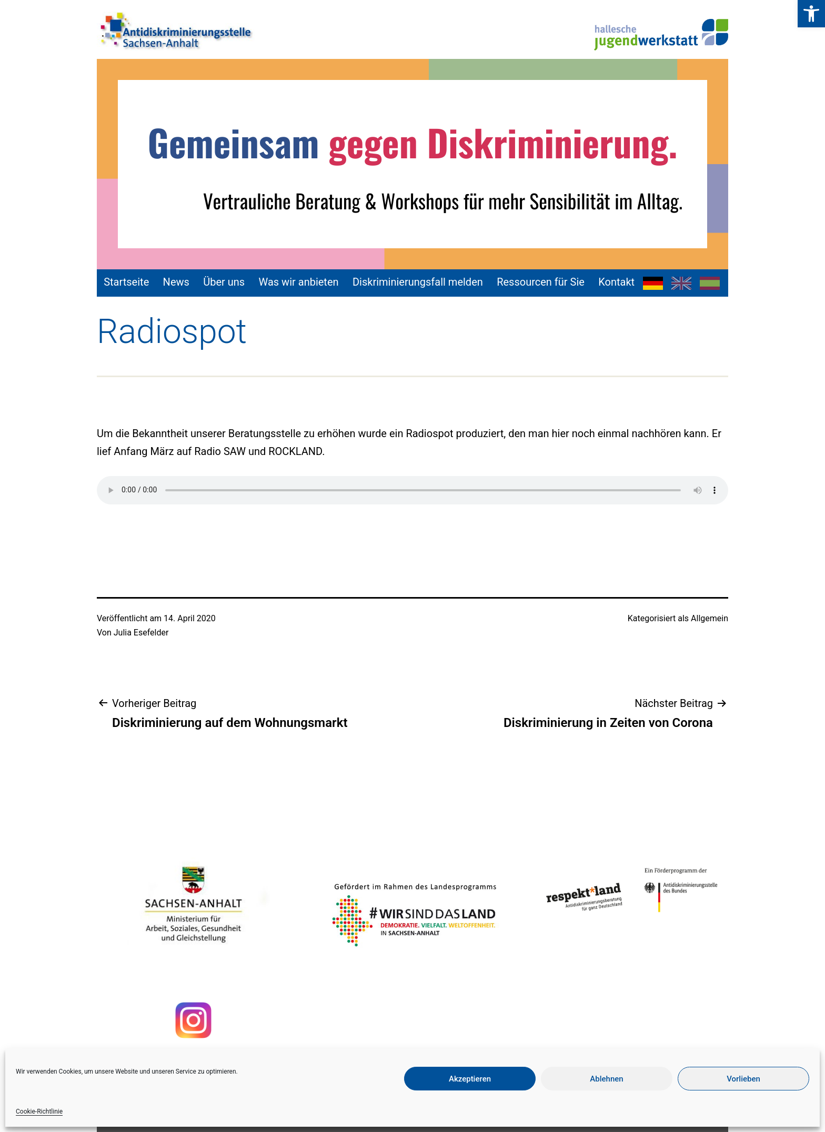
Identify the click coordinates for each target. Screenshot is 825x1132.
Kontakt (616, 282)
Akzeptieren (470, 1079)
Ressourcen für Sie (541, 282)
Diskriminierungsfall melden (418, 282)
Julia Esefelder (141, 633)
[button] (811, 13)
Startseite (126, 282)
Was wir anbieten (299, 282)
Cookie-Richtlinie (39, 1111)
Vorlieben (743, 1079)
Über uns (224, 282)
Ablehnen (606, 1079)
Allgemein (709, 618)
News (176, 282)
